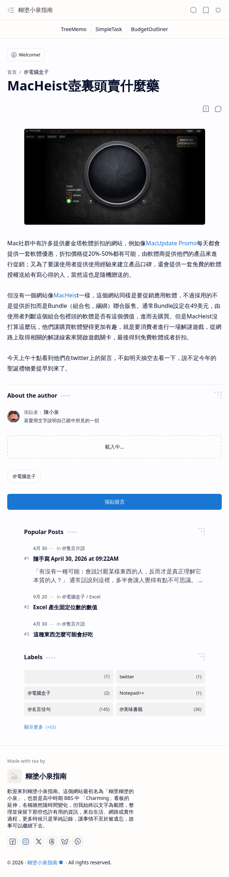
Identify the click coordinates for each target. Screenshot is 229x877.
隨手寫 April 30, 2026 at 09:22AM (76, 558)
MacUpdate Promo (171, 243)
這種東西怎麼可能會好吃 (63, 634)
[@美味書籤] (160, 709)
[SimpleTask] (109, 29)
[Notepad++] (160, 693)
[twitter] (160, 676)
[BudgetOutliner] (149, 29)
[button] (10, 10)
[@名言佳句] (68, 709)
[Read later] (205, 108)
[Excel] (95, 596)
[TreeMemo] (74, 29)
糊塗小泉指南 (35, 10)
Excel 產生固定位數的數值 (65, 607)
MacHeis (65, 295)
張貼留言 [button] (115, 501)
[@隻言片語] (73, 548)
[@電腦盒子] (24, 476)
